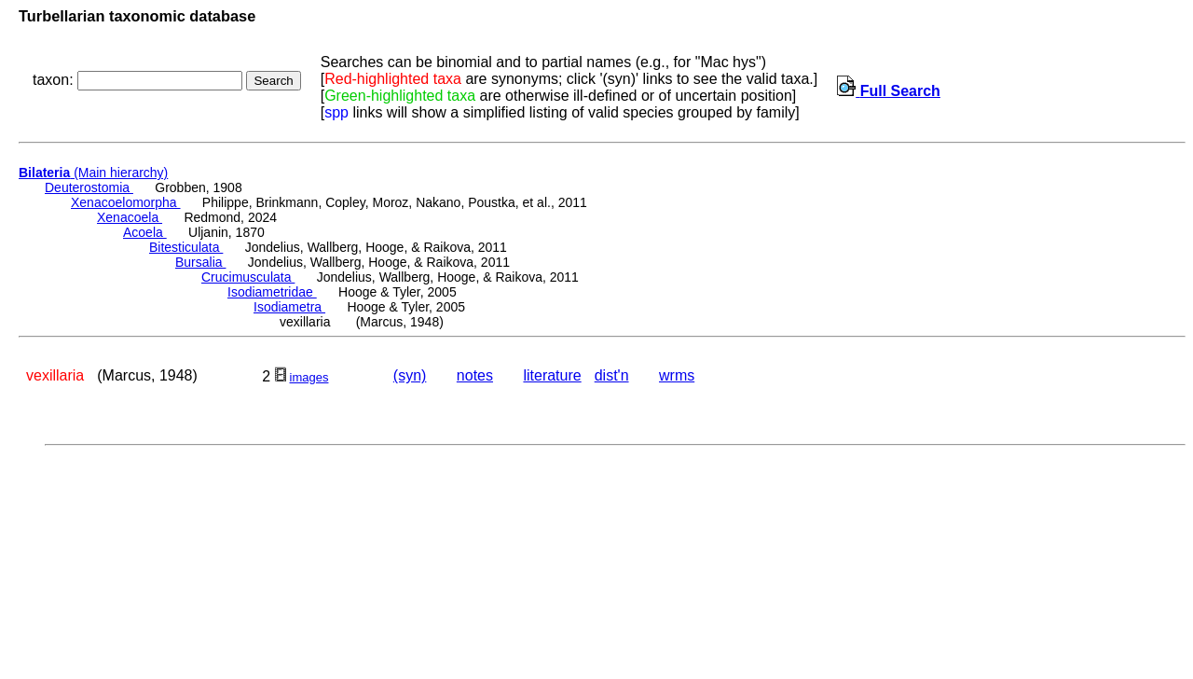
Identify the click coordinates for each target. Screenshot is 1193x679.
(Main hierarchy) (93, 172)
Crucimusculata (248, 277)
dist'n (612, 375)
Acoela (145, 232)
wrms (676, 375)
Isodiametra (289, 306)
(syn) (410, 375)
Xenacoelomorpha (126, 202)
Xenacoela (129, 217)
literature (552, 375)
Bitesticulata (186, 247)
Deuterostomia (89, 187)
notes (475, 375)
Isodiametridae (272, 291)
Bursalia (200, 262)
